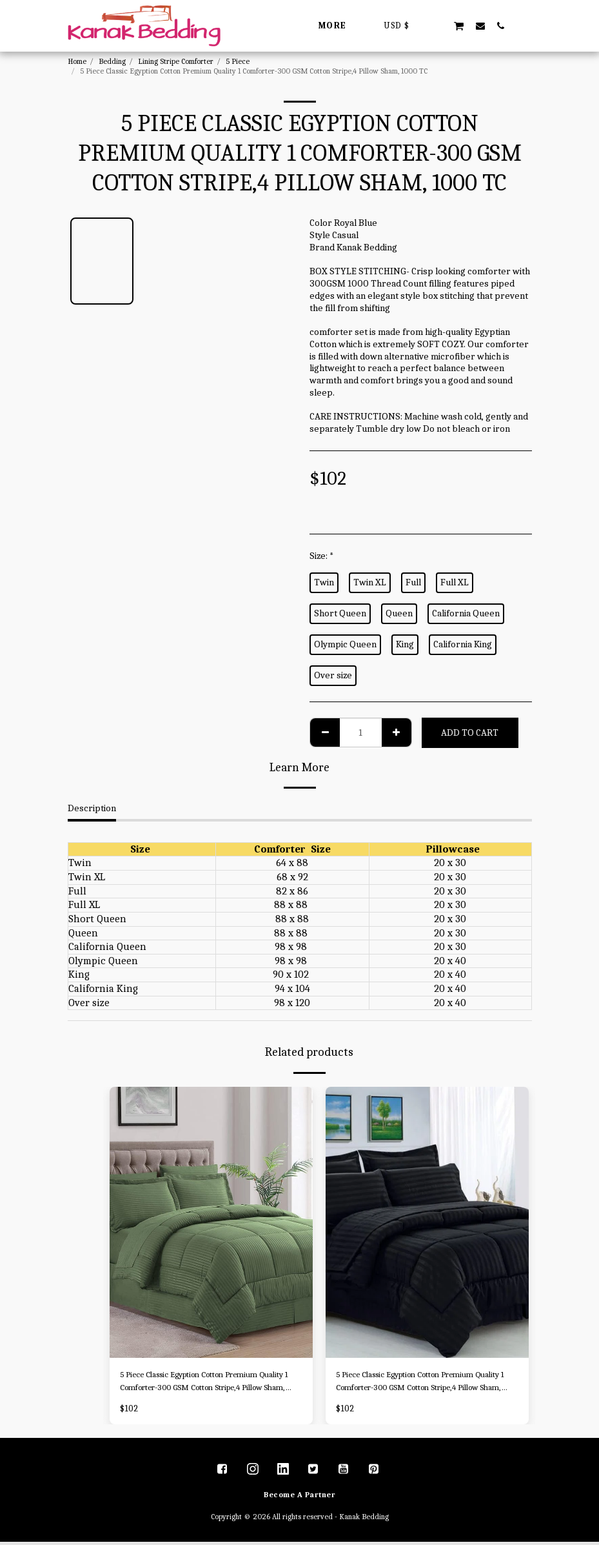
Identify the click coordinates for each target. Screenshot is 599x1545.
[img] (211, 1222)
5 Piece (238, 61)
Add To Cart (469, 732)
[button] (437, 25)
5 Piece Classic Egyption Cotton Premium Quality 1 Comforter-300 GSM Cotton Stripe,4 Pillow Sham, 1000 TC (202, 1383)
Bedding (112, 61)
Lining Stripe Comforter (175, 61)
